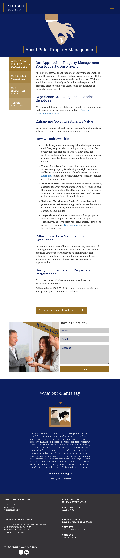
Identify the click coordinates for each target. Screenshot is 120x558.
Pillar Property (28, 546)
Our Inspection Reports (18, 89)
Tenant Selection (17, 101)
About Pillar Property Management (19, 63)
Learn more (47, 175)
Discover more (72, 224)
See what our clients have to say (57, 309)
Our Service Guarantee (18, 76)
